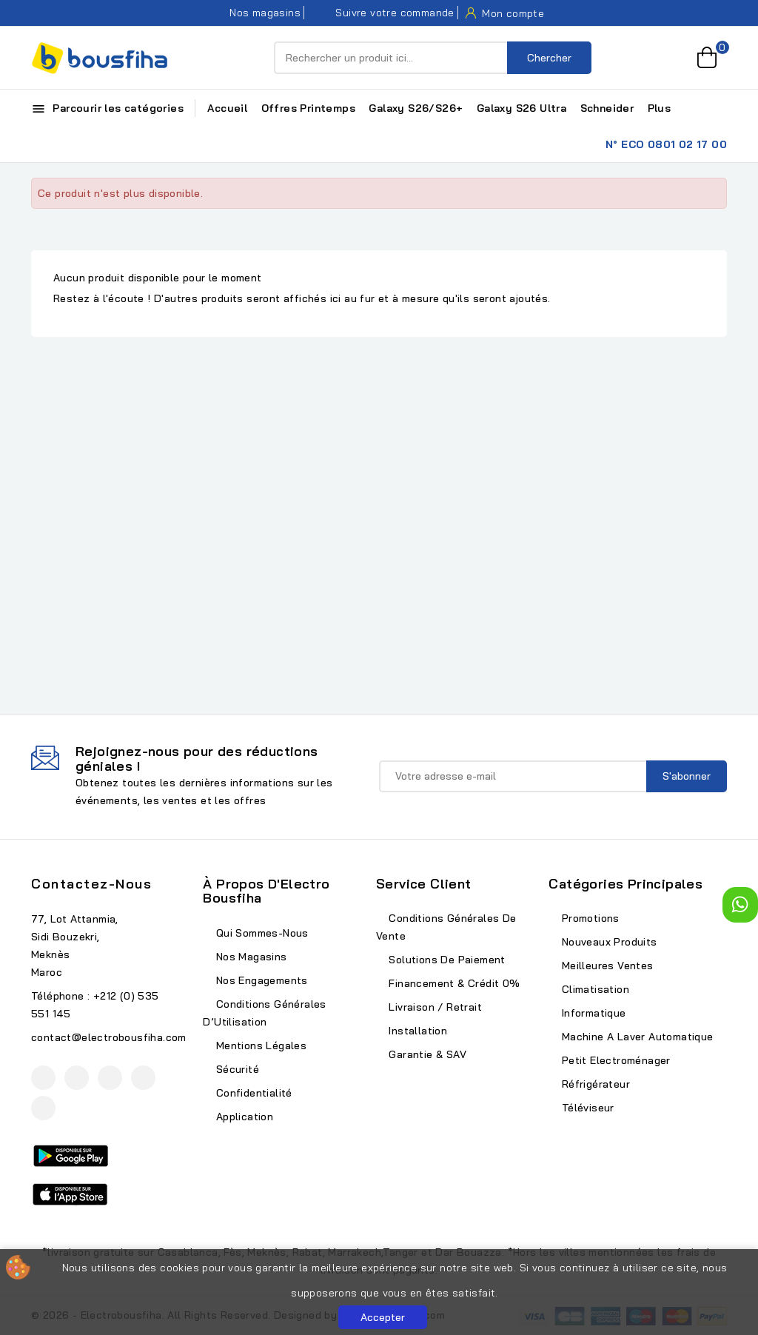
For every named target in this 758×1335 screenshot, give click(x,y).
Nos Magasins (249, 956)
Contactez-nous (91, 883)
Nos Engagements (259, 980)
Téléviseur (586, 1107)
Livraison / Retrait (434, 1007)
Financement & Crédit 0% (453, 983)
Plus (659, 108)
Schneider (607, 108)
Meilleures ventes (605, 965)
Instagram (110, 1077)
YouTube (76, 1077)
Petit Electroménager (614, 1060)
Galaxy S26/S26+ (416, 108)
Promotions (588, 918)
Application (242, 1116)
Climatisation (593, 989)
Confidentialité (252, 1093)
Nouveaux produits (607, 941)
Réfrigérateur (594, 1084)
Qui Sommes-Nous (260, 933)
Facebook (43, 1077)
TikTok (43, 1108)
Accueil (227, 108)
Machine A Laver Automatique (635, 1036)
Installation (416, 1030)
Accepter (382, 1317)
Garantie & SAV (426, 1054)
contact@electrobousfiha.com (109, 1037)
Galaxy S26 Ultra (521, 108)
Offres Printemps (308, 108)
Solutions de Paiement (446, 959)
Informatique (591, 1013)
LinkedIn (143, 1077)
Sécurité (235, 1069)
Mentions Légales (259, 1045)
